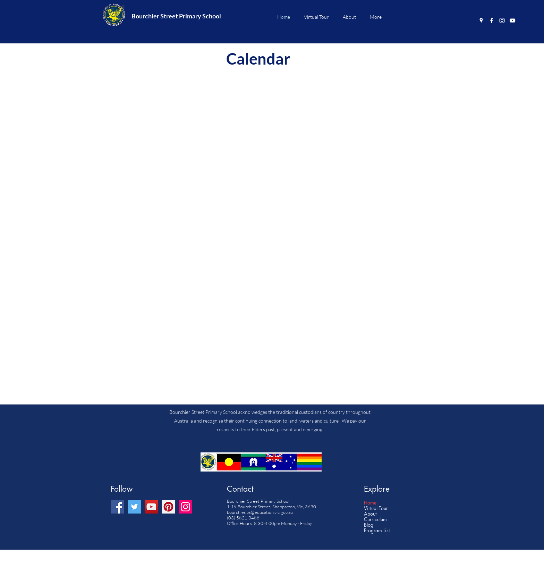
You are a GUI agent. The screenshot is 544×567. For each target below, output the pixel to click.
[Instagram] (502, 20)
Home (370, 503)
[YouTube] (512, 20)
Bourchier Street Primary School (176, 16)
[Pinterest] (168, 507)
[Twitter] (134, 507)
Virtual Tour (376, 508)
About (370, 514)
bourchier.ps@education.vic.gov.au (260, 512)
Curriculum (375, 519)
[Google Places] (481, 20)
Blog (368, 525)
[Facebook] (491, 20)
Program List (377, 530)
